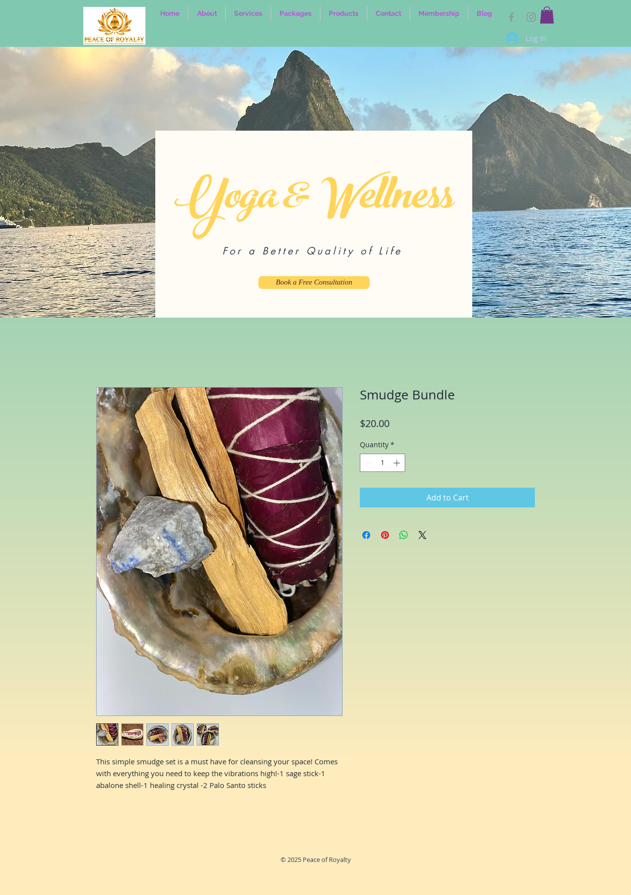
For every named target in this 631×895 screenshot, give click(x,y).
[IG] (531, 17)
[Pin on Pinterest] (385, 535)
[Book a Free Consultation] (314, 282)
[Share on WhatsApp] (404, 535)
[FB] (511, 17)
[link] (547, 15)
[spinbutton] (382, 462)
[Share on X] (422, 535)
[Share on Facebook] (366, 535)
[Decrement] (367, 462)
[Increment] (397, 462)
